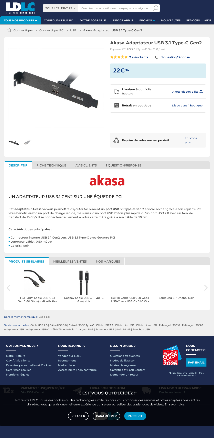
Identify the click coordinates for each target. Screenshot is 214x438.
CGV (9, 360)
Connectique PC (51, 30)
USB (73, 30)
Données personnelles (21, 365)
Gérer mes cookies (18, 369)
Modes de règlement (124, 365)
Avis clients (22, 360)
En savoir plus (191, 140)
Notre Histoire (15, 355)
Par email (196, 362)
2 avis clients (129, 57)
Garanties (116, 369)
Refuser (78, 416)
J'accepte (135, 416)
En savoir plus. (175, 404)
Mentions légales (17, 374)
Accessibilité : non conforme (77, 369)
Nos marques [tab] (108, 261)
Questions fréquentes (125, 355)
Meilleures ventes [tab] (70, 261)
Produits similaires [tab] (26, 261)
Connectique (23, 30)
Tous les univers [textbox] (58, 8)
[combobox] (60, 8)
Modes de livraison (122, 360)
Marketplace (66, 365)
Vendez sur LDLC (69, 355)
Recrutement (67, 360)
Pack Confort (136, 369)
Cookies (46, 365)
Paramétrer (106, 416)
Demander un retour (124, 374)
